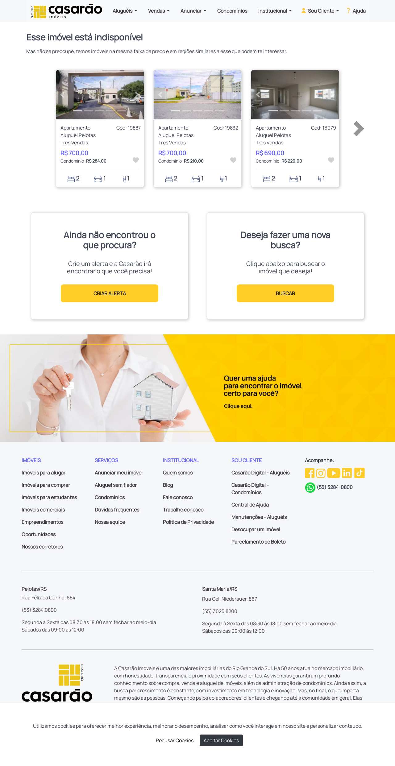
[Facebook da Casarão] (310, 472)
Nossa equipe (110, 522)
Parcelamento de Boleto (258, 541)
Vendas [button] (157, 10)
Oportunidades (39, 534)
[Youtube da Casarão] (334, 472)
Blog (168, 485)
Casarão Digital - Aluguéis (260, 472)
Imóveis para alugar (43, 472)
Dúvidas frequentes (117, 509)
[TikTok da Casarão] (359, 472)
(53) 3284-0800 (335, 487)
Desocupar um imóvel (255, 529)
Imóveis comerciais (43, 509)
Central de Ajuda (250, 504)
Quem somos (178, 472)
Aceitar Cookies (221, 740)
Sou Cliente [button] (317, 10)
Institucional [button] (273, 10)
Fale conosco (178, 497)
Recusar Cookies (174, 740)
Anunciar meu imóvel (119, 472)
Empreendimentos (42, 522)
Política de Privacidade (188, 522)
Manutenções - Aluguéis (259, 517)
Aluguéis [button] (123, 10)
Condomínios (232, 10)
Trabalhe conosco (183, 509)
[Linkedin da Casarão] (347, 472)
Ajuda (355, 10)
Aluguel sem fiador (116, 485)
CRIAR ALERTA (110, 293)
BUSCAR (285, 293)
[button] (62, 94)
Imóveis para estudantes (49, 497)
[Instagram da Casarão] (321, 472)
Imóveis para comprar (46, 485)
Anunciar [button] (191, 10)
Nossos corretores (42, 546)
